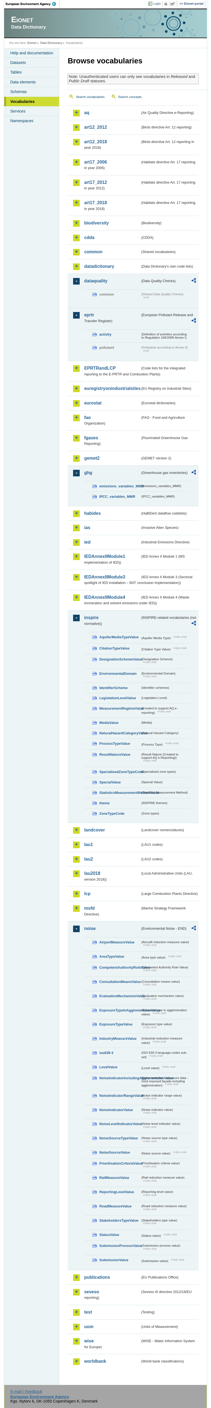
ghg (88, 472)
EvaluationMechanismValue (119, 996)
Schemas (18, 91)
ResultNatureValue (114, 754)
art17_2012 (95, 182)
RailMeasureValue (114, 1178)
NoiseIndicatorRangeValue (119, 1096)
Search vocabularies (90, 97)
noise (90, 928)
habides (92, 513)
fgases (91, 437)
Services (17, 111)
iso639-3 (106, 1053)
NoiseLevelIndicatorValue (119, 1124)
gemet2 (91, 458)
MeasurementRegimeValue (119, 708)
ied (87, 542)
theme (104, 803)
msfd (89, 908)
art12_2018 (95, 141)
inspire (91, 617)
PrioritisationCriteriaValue (119, 1163)
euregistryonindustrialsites (112, 388)
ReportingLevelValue (116, 1192)
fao (87, 417)
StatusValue (109, 1235)
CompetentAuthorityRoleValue (119, 967)
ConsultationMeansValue (119, 982)
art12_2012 (95, 127)
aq (86, 112)
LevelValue (108, 1067)
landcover (94, 830)
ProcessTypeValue (114, 743)
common (93, 251)
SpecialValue (110, 782)
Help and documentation (31, 53)
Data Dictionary (51, 42)
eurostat (92, 403)
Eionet (32, 42)
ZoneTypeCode (111, 813)
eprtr (89, 315)
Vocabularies (22, 101)
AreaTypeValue (111, 956)
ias (87, 527)
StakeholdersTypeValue (118, 1220)
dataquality (95, 281)
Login (157, 3)
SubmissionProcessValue (119, 1246)
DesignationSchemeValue (119, 659)
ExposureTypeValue (115, 1024)
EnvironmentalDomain (118, 673)
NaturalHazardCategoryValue (119, 733)
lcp (87, 893)
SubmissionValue (113, 1260)
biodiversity (96, 223)
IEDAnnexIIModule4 (104, 597)
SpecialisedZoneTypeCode (119, 772)
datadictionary (99, 266)
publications (97, 1277)
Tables (16, 72)
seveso (91, 1291)
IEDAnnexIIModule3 (104, 577)
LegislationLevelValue (117, 698)
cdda (89, 237)
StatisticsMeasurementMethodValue (119, 793)
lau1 (88, 844)
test (88, 1312)
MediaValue (108, 723)
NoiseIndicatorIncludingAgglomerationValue (119, 1078)
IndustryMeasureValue (118, 1038)
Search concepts (130, 97)
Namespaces (21, 121)
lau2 (88, 859)
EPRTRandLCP (100, 368)
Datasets (18, 62)
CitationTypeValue (114, 648)
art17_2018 (95, 202)
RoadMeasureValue (115, 1206)
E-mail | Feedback (26, 1391)
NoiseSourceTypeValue (118, 1138)
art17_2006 (95, 162)
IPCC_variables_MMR (117, 496)
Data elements (23, 82)
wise (89, 1341)
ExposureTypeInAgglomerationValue (119, 1010)
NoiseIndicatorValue (116, 1110)
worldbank (95, 1361)
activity (105, 334)
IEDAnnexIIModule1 (104, 556)
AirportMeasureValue (116, 942)
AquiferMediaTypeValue (118, 637)
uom (88, 1326)
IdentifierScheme (113, 688)
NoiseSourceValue (114, 1152)
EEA (33, 4)
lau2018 (92, 873)
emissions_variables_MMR (119, 486)
